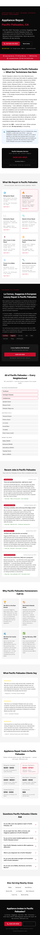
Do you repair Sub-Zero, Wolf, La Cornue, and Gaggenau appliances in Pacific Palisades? (17, 831)
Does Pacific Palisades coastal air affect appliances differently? (18, 846)
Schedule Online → (20, 161)
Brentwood (18, 887)
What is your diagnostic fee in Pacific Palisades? (18, 853)
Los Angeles (19, 891)
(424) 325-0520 (20, 157)
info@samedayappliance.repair (20, 931)
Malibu (10, 887)
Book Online (26, 43)
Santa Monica (28, 887)
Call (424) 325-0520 (11, 43)
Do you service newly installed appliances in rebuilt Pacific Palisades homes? (18, 839)
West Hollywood (30, 891)
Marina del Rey (24, 894)
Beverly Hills (9, 891)
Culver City (14, 894)
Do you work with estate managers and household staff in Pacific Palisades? (18, 859)
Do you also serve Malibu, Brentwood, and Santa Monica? (18, 866)
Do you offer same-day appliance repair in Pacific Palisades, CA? (18, 824)
